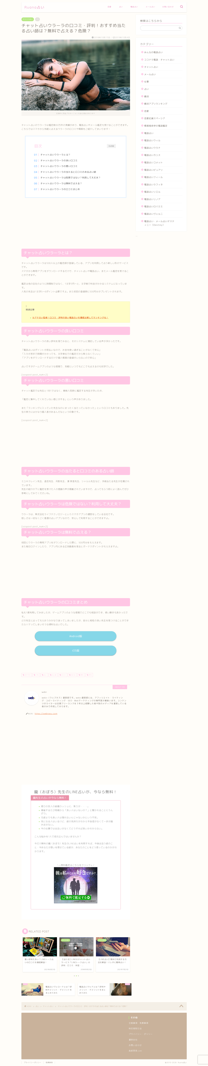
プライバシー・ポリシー (141, 1034)
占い (121, 7)
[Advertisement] (75, 224)
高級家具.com (135, 1050)
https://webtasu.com (46, 713)
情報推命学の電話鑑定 (155, 125)
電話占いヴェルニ (153, 213)
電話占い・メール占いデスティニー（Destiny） (159, 223)
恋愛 (109, 7)
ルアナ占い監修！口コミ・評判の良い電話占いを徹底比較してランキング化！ (70, 317)
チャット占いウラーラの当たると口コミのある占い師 (68, 171)
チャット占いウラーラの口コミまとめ (60, 189)
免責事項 (49, 1062)
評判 (90, 675)
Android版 (75, 636)
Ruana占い (34, 7)
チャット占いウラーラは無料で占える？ (61, 183)
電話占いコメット (153, 162)
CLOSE (111, 146)
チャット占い (27, 19)
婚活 (146, 96)
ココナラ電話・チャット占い (159, 59)
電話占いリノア (152, 199)
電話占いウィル (152, 140)
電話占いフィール (153, 177)
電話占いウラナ (152, 147)
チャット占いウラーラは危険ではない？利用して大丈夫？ (70, 177)
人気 (37, 675)
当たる (73, 675)
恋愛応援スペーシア (154, 118)
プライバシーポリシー (32, 1062)
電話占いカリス (152, 155)
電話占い (134, 7)
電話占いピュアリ (153, 169)
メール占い (150, 7)
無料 (81, 675)
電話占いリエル (152, 191)
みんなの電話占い (153, 52)
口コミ (63, 675)
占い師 (53, 675)
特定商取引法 (135, 1028)
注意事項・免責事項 (138, 1023)
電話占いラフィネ (153, 184)
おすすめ (27, 675)
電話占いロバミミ (153, 206)
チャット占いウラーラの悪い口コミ (59, 166)
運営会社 (133, 1039)
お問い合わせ (168, 7)
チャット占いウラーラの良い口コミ (59, 160)
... (137, 235)
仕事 (146, 81)
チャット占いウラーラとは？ (55, 154)
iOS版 (75, 650)
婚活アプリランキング (155, 103)
